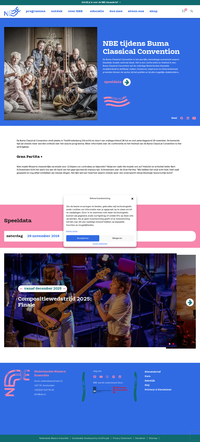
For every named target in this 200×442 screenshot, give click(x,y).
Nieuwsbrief (153, 372)
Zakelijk (150, 380)
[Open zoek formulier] (192, 11)
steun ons (136, 11)
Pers (147, 376)
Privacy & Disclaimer (158, 389)
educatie (97, 11)
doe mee (115, 11)
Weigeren (117, 238)
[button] (132, 198)
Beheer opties (72, 231)
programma (35, 11)
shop (154, 11)
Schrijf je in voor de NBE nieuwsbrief (100, 2)
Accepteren (83, 238)
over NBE (75, 11)
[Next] (190, 302)
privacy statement (100, 243)
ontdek (56, 11)
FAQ (147, 385)
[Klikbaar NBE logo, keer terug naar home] (12, 11)
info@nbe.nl (40, 394)
